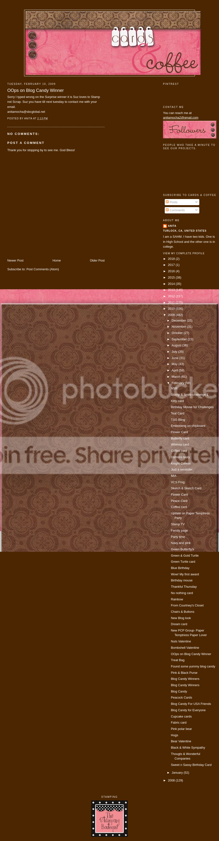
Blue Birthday (180, 568)
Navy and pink (181, 543)
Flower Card (179, 432)
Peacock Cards (181, 697)
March (176, 376)
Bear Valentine (181, 741)
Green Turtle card (183, 561)
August (177, 345)
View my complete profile (184, 253)
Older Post (97, 260)
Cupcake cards (181, 716)
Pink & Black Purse (184, 673)
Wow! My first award (185, 574)
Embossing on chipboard (188, 426)
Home (57, 260)
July (175, 351)
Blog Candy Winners (185, 679)
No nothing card (182, 593)
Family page (179, 530)
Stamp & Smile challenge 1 (189, 394)
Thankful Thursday (184, 586)
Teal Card (177, 413)
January (177, 772)
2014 (172, 284)
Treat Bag (177, 660)
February (178, 383)
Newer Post (15, 260)
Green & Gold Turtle (185, 555)
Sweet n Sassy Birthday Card (191, 765)
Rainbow (177, 599)
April (175, 370)
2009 (172, 315)
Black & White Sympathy (188, 747)
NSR (174, 388)
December (179, 320)
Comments (175, 210)
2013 (172, 290)
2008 (172, 780)
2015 (172, 277)
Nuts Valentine (181, 641)
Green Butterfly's (182, 549)
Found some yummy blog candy (193, 666)
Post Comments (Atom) (43, 269)
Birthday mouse (181, 580)
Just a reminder (181, 469)
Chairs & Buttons (182, 611)
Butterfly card (180, 438)
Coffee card (179, 451)
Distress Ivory (180, 457)
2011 (172, 302)
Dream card (179, 624)
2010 (172, 308)
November (179, 326)
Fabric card (178, 722)
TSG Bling (178, 419)
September (180, 339)
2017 (172, 265)
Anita (172, 226)
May (175, 364)
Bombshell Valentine (185, 647)
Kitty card (177, 401)
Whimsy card (180, 444)
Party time (178, 537)
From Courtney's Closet (187, 605)
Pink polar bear (181, 729)
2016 (172, 271)
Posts (171, 202)
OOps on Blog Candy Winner (35, 90)
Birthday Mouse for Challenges (192, 407)
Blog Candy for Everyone (188, 710)
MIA (173, 476)
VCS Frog (177, 482)
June (175, 358)
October (177, 333)
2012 (172, 296)
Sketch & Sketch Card (186, 488)
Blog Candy (179, 691)
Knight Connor (181, 463)
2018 (172, 259)
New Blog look (181, 618)
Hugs (174, 735)
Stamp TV (178, 524)
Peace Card (179, 501)
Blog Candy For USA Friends (191, 704)
